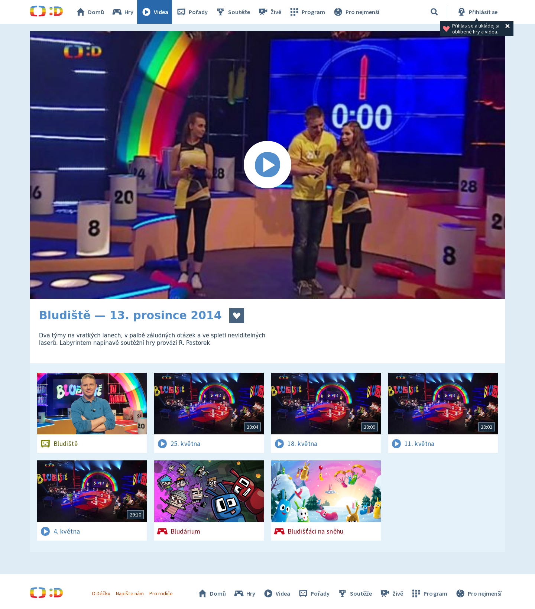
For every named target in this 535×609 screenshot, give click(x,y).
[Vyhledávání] (434, 12)
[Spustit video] (267, 165)
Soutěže (232, 11)
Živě (269, 11)
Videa (154, 11)
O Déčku (101, 593)
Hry (122, 11)
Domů (89, 11)
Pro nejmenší (356, 11)
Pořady (192, 11)
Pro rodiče (161, 593)
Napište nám (129, 593)
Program (307, 11)
